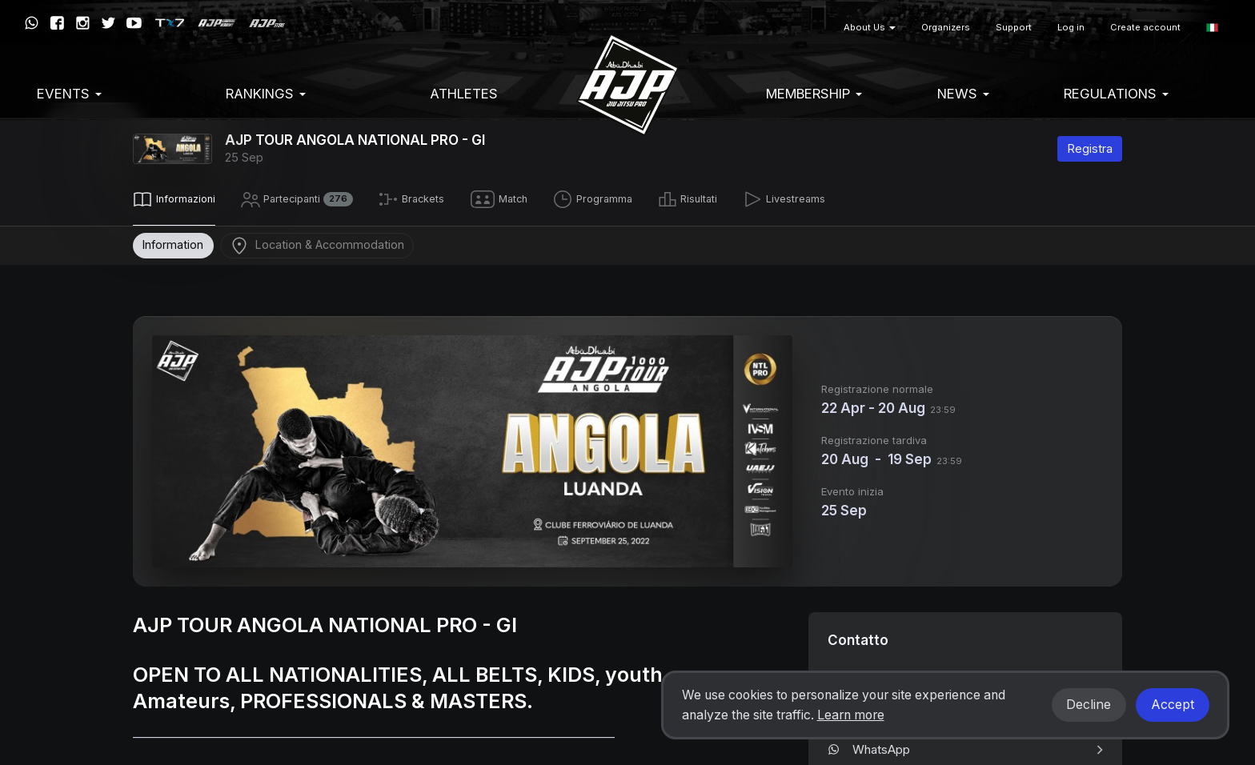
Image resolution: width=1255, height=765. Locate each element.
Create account (1145, 27)
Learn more (850, 715)
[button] (1212, 27)
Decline (1088, 704)
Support (1014, 27)
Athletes (464, 94)
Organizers (945, 27)
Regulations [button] (1116, 94)
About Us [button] (870, 27)
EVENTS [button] (69, 94)
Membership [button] (814, 94)
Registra (1090, 148)
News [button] (963, 94)
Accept (1172, 704)
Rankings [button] (266, 94)
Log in (1071, 27)
